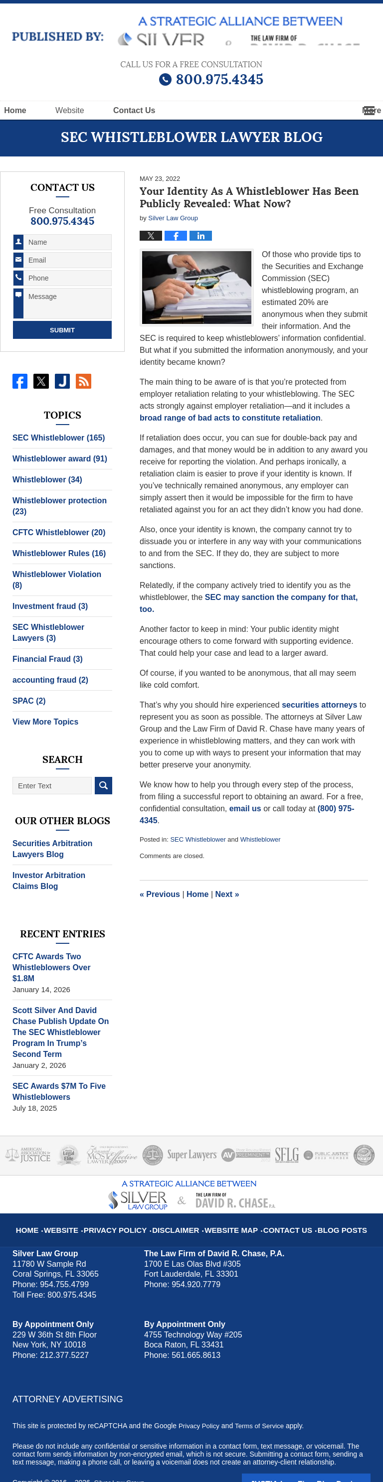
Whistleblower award (57, 458)
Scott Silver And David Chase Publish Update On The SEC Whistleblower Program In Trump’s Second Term (62, 1010)
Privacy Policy (127, 1201)
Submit (62, 330)
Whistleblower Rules (56, 553)
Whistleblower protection (57, 506)
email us (245, 808)
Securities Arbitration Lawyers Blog (50, 838)
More (362, 110)
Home (35, 110)
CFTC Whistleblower (56, 532)
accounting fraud (48, 669)
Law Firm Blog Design (323, 1462)
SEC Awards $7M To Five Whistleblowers (56, 1069)
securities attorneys (319, 705)
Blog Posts (329, 1201)
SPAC (28, 690)
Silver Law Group (121, 1461)
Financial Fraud (45, 648)
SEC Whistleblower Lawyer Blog (191, 30)
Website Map (230, 1201)
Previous (160, 894)
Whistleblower (260, 839)
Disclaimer (180, 1201)
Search (103, 774)
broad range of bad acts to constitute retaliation (230, 418)
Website (110, 110)
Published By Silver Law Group (191, 73)
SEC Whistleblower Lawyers (46, 621)
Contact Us (280, 1201)
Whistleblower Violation (60, 574)
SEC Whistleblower (197, 839)
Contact (194, 110)
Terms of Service (263, 1404)
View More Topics (43, 711)
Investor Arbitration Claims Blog (60, 870)
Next (227, 894)
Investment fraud (48, 595)
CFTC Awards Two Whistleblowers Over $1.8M (60, 951)
